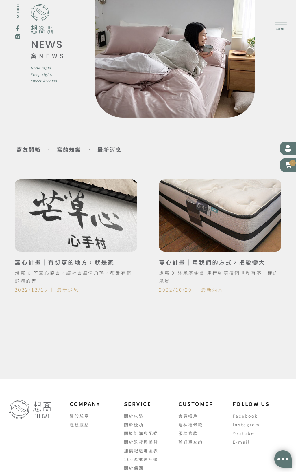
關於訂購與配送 (141, 433)
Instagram (246, 424)
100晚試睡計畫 (141, 459)
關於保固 (134, 468)
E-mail (241, 442)
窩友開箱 (32, 149)
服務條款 (188, 433)
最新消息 (128, 149)
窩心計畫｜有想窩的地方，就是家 (64, 262)
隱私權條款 (190, 424)
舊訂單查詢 (190, 442)
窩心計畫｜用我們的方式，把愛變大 (212, 262)
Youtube (243, 433)
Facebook (245, 416)
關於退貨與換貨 (141, 442)
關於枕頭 (134, 424)
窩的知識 (80, 149)
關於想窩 (79, 416)
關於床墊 (134, 416)
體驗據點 (79, 424)
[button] (289, 165)
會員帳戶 (188, 416)
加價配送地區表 (141, 450)
